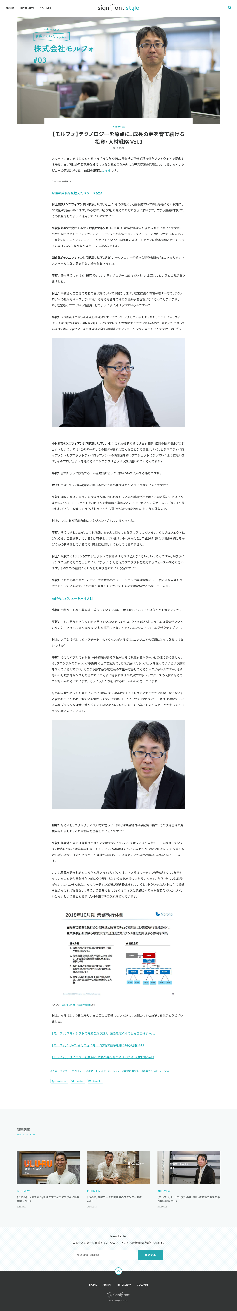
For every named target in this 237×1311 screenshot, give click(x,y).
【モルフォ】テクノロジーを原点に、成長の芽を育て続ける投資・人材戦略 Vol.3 (103, 1057)
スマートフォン (97, 1071)
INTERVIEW (27, 8)
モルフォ (115, 1071)
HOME (93, 1284)
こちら (106, 170)
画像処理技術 (131, 1071)
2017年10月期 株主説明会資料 (76, 1005)
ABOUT (10, 8)
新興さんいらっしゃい (156, 1071)
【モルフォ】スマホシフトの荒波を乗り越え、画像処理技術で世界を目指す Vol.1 (104, 1033)
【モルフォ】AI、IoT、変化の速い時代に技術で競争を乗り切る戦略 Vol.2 (98, 1045)
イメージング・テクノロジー (68, 1071)
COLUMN (45, 8)
